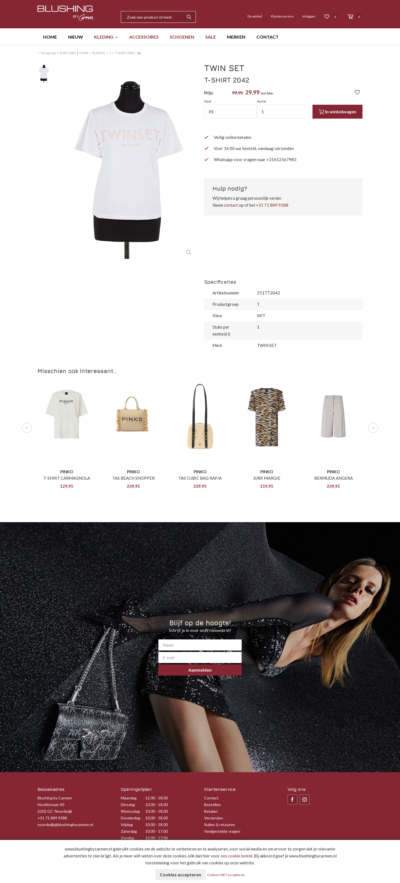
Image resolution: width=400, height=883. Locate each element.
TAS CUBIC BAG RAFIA (200, 478)
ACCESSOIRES (144, 36)
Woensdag (130, 811)
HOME (50, 36)
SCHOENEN (182, 36)
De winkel (255, 16)
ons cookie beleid (236, 855)
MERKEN (236, 36)
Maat (207, 101)
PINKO (66, 471)
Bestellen (212, 804)
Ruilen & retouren (219, 824)
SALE (210, 36)
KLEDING (103, 36)
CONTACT (267, 36)
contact (231, 204)
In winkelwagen (337, 111)
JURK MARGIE (266, 478)
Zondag (127, 838)
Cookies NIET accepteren (226, 875)
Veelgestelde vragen (222, 831)
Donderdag (130, 818)
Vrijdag (127, 824)
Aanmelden (200, 669)
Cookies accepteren (180, 874)
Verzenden (213, 818)
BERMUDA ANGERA (333, 478)
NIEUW (75, 36)
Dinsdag (128, 804)
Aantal (261, 101)
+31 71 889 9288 (272, 204)
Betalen (211, 811)
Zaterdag (129, 831)
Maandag (129, 798)
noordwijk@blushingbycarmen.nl (65, 824)
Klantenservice (282, 16)
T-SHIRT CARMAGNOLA (66, 478)
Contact (211, 798)
